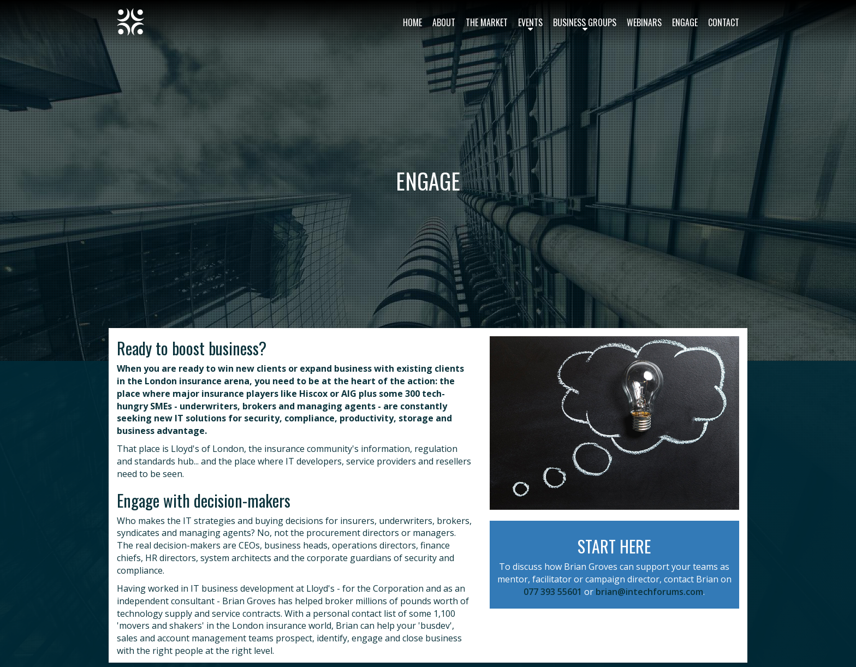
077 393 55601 (553, 592)
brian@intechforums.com (649, 592)
